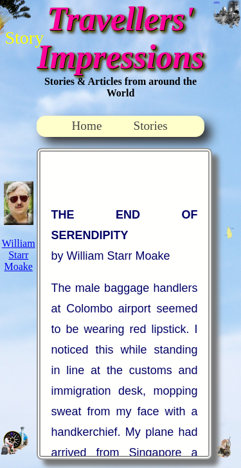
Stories (151, 125)
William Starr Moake (18, 255)
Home (87, 125)
